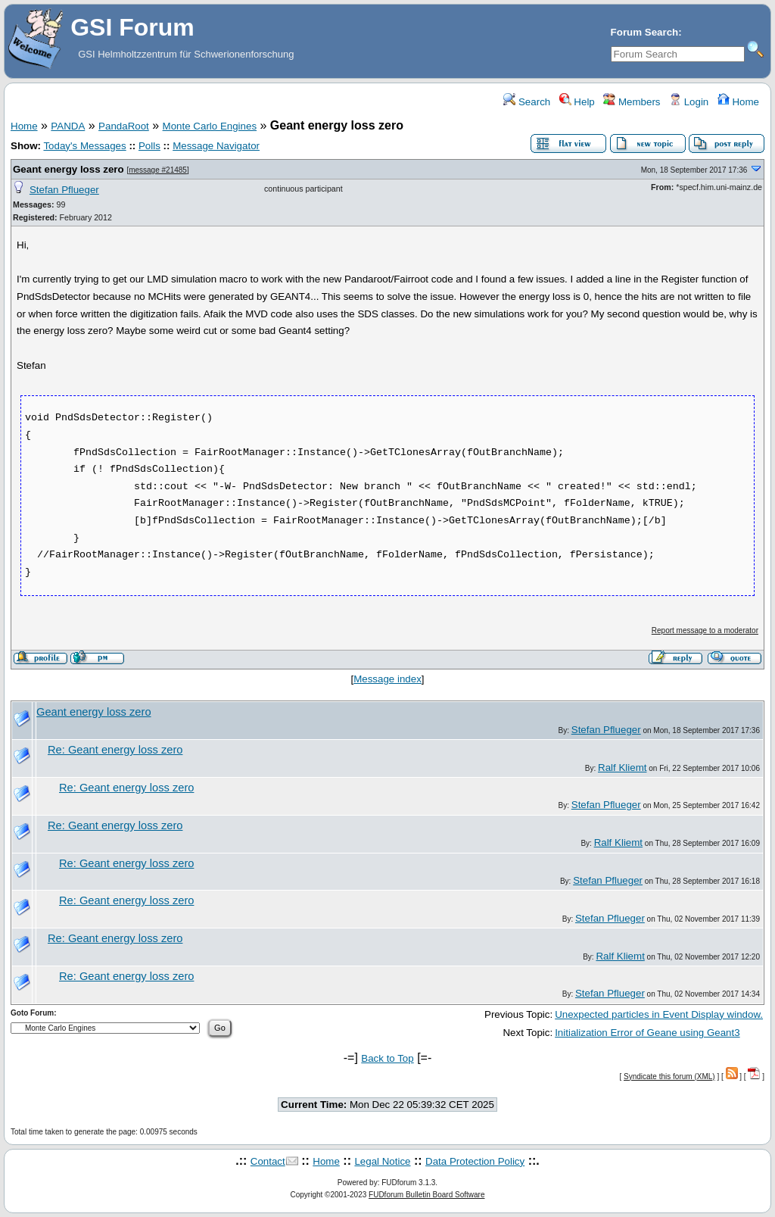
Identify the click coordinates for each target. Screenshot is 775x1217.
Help (577, 102)
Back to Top (387, 1058)
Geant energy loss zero (68, 169)
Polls (149, 145)
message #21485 (158, 170)
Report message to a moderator (705, 630)
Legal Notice (382, 1161)
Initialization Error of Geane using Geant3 (647, 1032)
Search (526, 102)
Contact (268, 1161)
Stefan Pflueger (64, 189)
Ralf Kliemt (622, 767)
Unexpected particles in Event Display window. (659, 1014)
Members (631, 102)
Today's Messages (84, 145)
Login (688, 102)
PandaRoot (123, 126)
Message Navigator (216, 145)
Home (738, 102)
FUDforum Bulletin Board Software (426, 1194)
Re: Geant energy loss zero (115, 750)
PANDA (68, 126)
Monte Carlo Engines (210, 126)
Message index (387, 679)
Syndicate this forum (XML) (669, 1076)
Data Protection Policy (474, 1161)
